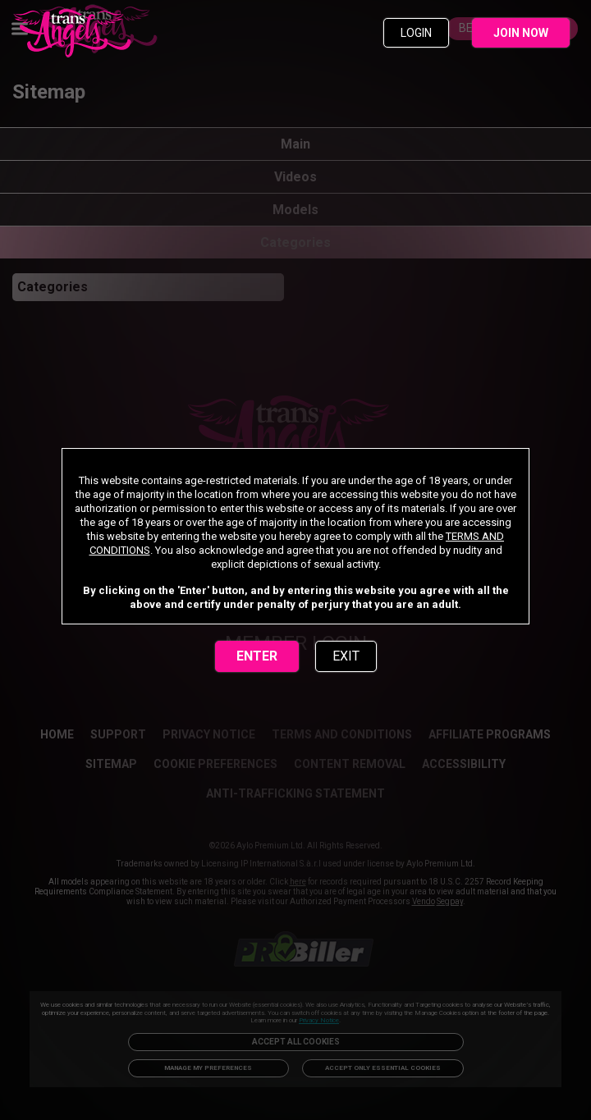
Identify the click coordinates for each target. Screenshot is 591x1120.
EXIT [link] (346, 656)
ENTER (256, 656)
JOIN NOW (520, 32)
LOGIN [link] (416, 32)
